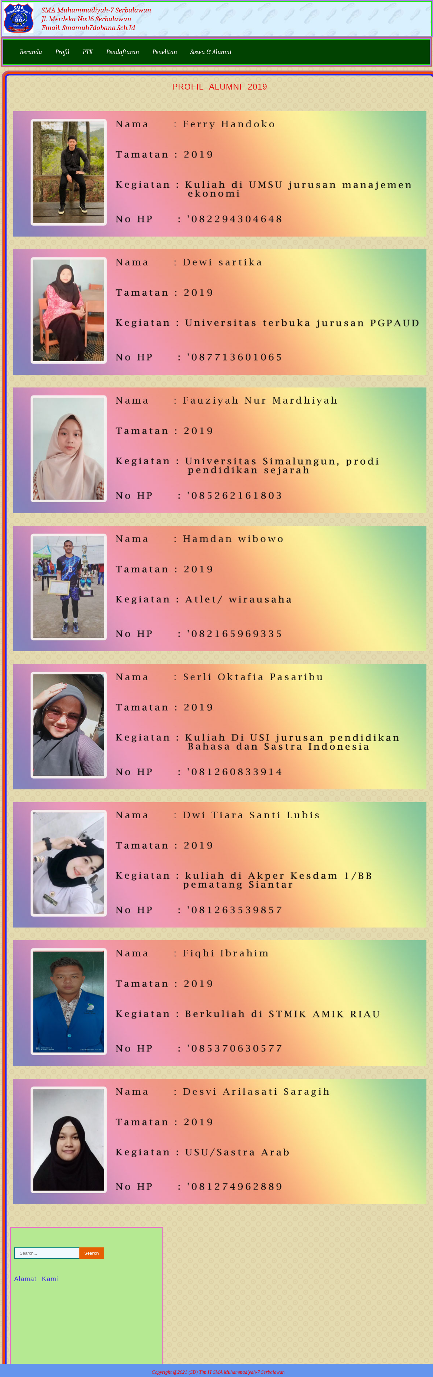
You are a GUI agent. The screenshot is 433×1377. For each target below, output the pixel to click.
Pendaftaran (122, 52)
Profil (62, 52)
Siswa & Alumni (211, 52)
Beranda (31, 52)
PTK (88, 52)
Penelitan (164, 52)
